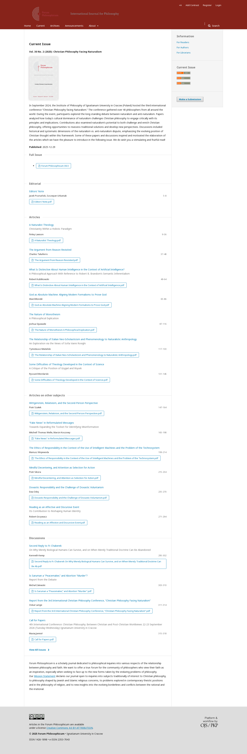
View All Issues (37, 649)
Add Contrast (192, 5)
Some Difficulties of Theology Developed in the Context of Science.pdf (71, 379)
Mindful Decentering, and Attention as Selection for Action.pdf (66, 477)
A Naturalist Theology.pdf (47, 240)
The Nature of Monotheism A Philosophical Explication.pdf (64, 329)
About (92, 25)
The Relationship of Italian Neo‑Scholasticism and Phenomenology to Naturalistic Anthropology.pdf (85, 354)
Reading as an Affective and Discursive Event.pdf (59, 522)
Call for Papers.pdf (44, 639)
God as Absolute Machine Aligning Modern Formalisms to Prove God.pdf (71, 304)
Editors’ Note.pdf (43, 201)
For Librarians (184, 52)
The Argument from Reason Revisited (50, 249)
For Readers (183, 42)
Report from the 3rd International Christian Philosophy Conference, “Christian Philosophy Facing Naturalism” (90, 600)
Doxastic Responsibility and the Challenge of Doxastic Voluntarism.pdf (70, 497)
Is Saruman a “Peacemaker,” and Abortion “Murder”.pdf (62, 591)
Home (27, 25)
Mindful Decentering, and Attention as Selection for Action (62, 467)
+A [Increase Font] (180, 5)
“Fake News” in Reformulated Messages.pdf (57, 438)
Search (215, 25)
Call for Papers (97, 624)
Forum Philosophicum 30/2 (55, 165)
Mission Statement (44, 676)
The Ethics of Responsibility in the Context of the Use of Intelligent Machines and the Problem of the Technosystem (94, 447)
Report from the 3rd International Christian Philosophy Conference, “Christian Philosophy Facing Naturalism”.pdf (92, 610)
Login (218, 5)
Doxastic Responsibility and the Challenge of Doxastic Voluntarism (66, 487)
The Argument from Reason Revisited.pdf (56, 260)
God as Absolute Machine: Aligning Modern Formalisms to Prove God (68, 294)
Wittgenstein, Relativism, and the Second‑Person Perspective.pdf (68, 413)
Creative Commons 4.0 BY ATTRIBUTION (69, 727)
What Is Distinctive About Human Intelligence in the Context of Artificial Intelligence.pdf (79, 285)
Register (207, 5)
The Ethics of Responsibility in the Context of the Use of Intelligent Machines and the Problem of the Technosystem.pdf (96, 458)
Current (40, 25)
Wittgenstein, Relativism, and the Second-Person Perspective (63, 403)
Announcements (74, 25)
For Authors (183, 47)
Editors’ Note (36, 191)
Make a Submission (190, 99)
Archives (55, 25)
